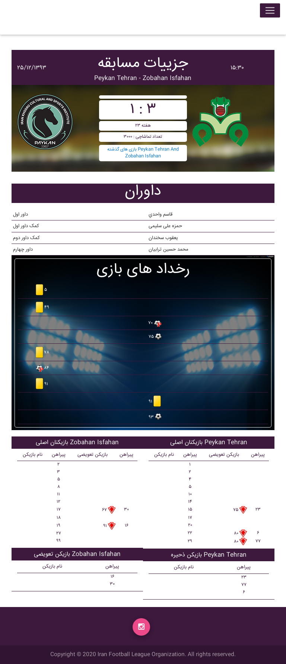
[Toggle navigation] (270, 12)
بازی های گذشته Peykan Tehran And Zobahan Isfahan (143, 153)
